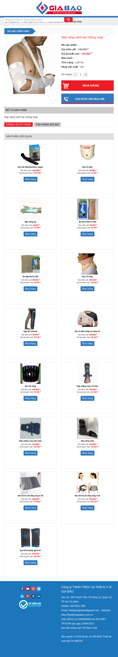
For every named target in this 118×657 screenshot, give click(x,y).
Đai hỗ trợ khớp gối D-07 (30, 550)
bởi (68, 641)
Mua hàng (30, 179)
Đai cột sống (30, 386)
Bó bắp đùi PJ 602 (30, 277)
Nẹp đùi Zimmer (30, 331)
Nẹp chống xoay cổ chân (87, 386)
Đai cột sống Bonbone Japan (30, 167)
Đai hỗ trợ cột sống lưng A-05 (30, 496)
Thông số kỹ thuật (18, 124)
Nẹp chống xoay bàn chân (30, 441)
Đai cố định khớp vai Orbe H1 (87, 331)
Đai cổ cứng (87, 277)
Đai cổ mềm (87, 167)
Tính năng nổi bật (47, 124)
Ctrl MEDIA (76, 641)
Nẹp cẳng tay (30, 222)
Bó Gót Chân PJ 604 (87, 222)
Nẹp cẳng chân (87, 441)
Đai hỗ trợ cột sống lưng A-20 (87, 496)
